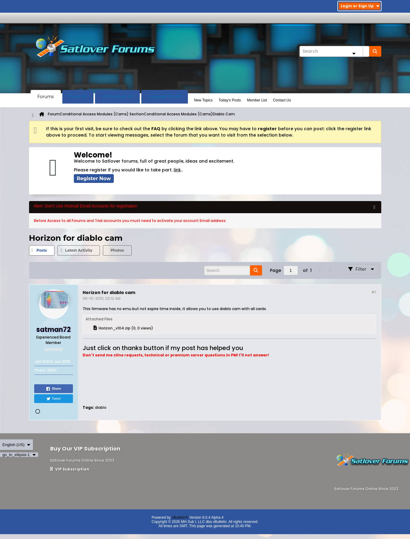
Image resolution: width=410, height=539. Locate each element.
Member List (257, 100)
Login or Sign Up (360, 5)
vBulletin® (180, 517)
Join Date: (44, 361)
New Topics (203, 100)
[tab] (41, 250)
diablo (101, 407)
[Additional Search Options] (354, 53)
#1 (373, 292)
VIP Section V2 (117, 96)
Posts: (40, 370)
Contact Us (282, 100)
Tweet (53, 399)
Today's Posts (229, 100)
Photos (117, 250)
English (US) (16, 444)
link (177, 170)
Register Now (94, 178)
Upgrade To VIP (164, 96)
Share (53, 388)
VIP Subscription (69, 469)
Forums (46, 96)
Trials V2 (78, 96)
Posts (42, 250)
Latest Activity (78, 250)
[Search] (334, 51)
